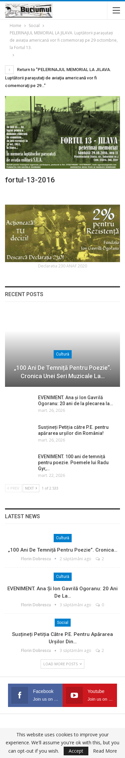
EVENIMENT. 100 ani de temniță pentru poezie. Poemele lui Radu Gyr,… (73, 462)
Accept (76, 751)
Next (31, 488)
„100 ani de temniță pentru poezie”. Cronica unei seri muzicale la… (62, 372)
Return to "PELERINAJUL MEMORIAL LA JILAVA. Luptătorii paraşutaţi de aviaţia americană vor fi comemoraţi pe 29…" (58, 77)
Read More (105, 751)
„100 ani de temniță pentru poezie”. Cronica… (62, 550)
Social (62, 622)
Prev (13, 488)
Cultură (62, 354)
